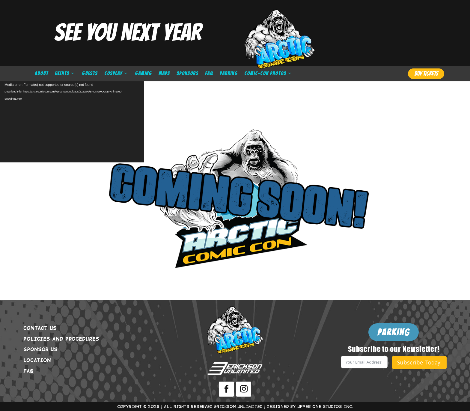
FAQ (209, 73)
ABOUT (41, 73)
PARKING (229, 73)
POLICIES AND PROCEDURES (61, 338)
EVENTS (62, 73)
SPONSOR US (40, 349)
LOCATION (37, 360)
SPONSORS (187, 73)
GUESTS (90, 73)
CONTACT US (40, 328)
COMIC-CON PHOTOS (265, 73)
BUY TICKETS (426, 73)
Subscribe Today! (419, 362)
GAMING (143, 73)
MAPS (164, 73)
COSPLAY (113, 73)
